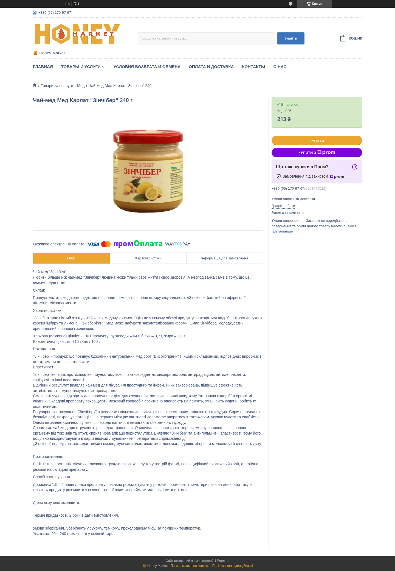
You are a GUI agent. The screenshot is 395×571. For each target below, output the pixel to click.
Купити (317, 141)
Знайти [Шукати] (290, 38)
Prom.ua (223, 561)
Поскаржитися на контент (189, 566)
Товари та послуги (57, 85)
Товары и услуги (81, 67)
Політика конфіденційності (232, 566)
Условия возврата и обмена (147, 67)
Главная (43, 67)
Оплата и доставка (211, 67)
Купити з (316, 152)
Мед (80, 85)
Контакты (253, 67)
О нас (279, 67)
